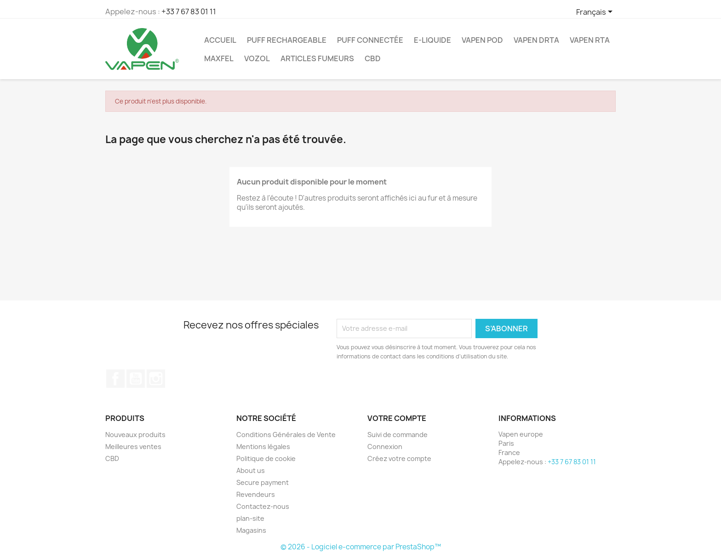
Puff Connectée (370, 40)
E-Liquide (432, 40)
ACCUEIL (220, 40)
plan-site (250, 518)
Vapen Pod (482, 40)
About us (250, 470)
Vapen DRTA (536, 40)
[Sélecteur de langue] (596, 12)
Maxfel (219, 58)
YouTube (135, 378)
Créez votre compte (399, 458)
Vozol (257, 58)
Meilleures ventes (133, 446)
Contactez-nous (262, 506)
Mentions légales (263, 446)
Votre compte (396, 418)
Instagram (156, 378)
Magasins (251, 530)
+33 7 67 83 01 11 (188, 11)
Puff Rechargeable (286, 40)
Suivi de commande (397, 434)
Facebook (115, 378)
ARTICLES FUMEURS (317, 58)
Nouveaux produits (135, 434)
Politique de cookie (266, 458)
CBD (373, 58)
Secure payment (262, 482)
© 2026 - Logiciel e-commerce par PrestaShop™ (360, 547)
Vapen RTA (590, 40)
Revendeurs (255, 494)
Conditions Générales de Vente (286, 434)
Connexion (384, 446)
